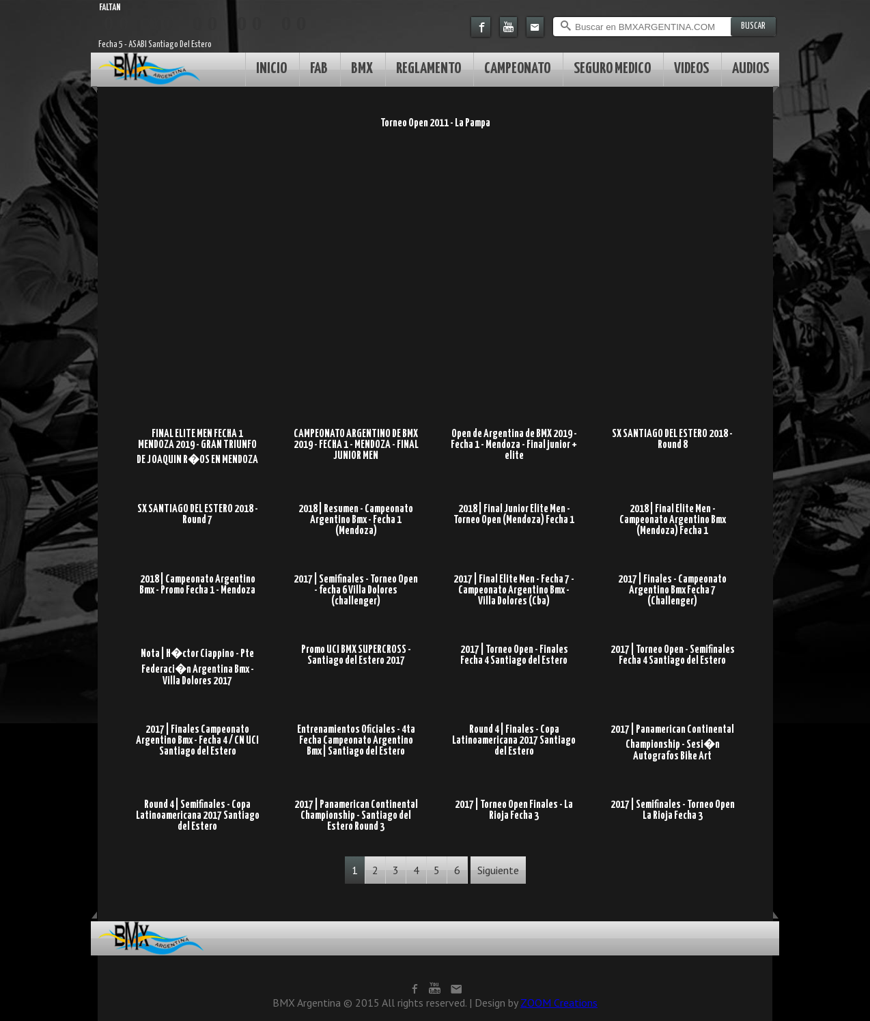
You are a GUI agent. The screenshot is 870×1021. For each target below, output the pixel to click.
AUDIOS (750, 68)
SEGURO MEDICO (612, 68)
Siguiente (498, 870)
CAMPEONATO (517, 68)
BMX (362, 68)
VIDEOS (691, 68)
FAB (319, 68)
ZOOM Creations (559, 1002)
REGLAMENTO (428, 68)
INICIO (271, 68)
